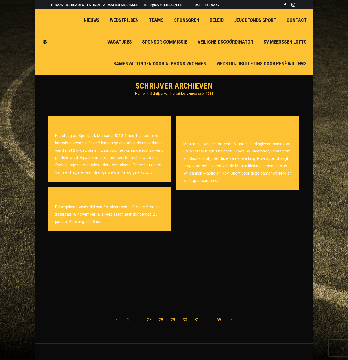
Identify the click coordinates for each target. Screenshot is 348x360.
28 (161, 319)
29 (173, 319)
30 (185, 319)
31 (197, 319)
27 (149, 319)
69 (219, 319)
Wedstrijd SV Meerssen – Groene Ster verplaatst (109, 196)
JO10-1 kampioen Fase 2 (82, 125)
